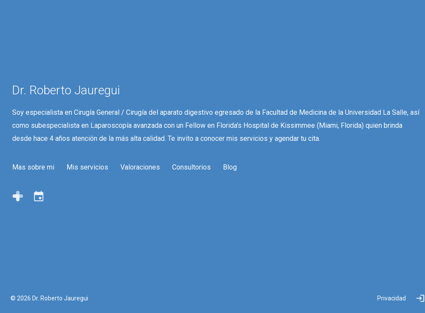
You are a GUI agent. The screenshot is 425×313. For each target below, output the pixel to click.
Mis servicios (92, 201)
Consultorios (195, 201)
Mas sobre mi (38, 201)
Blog (234, 201)
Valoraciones (144, 201)
